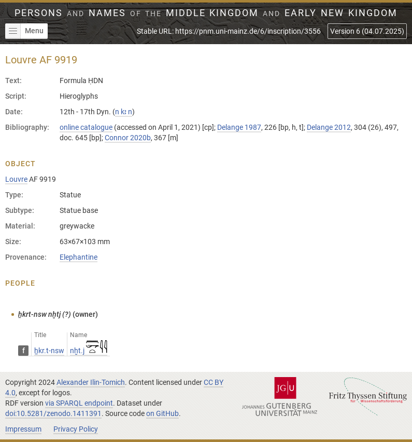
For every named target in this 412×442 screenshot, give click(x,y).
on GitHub (162, 413)
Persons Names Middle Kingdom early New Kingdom (206, 13)
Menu (24, 31)
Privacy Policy (75, 429)
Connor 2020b (128, 137)
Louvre (16, 179)
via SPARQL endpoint (79, 403)
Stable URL (229, 31)
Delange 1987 (239, 127)
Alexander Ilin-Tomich (90, 382)
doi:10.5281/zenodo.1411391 (53, 413)
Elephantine (78, 257)
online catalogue (86, 127)
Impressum (23, 429)
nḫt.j (88, 350)
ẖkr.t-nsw (49, 350)
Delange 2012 (329, 127)
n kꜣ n (123, 112)
